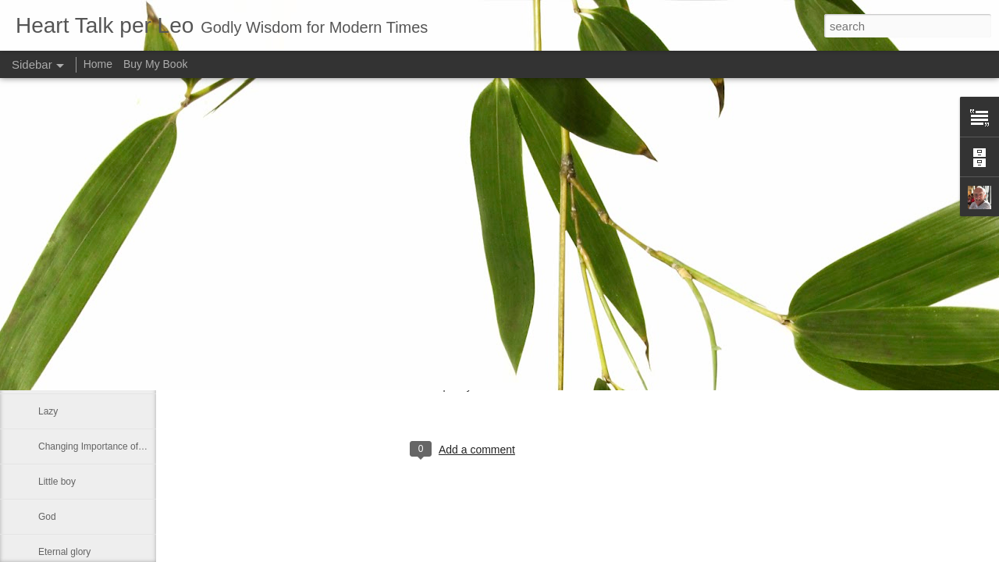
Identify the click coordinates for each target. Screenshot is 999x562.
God (47, 516)
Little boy (57, 481)
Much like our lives (77, 235)
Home (98, 64)
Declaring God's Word (84, 376)
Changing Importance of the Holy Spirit (118, 446)
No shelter (59, 306)
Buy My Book (155, 64)
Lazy (48, 411)
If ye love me (64, 270)
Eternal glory (64, 551)
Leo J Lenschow (514, 385)
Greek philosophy (74, 341)
